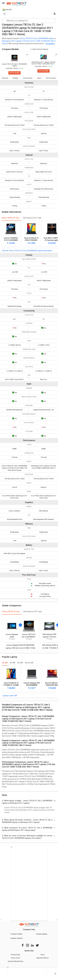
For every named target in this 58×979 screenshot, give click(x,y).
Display (15, 78)
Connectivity (27, 78)
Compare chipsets (16, 938)
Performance (51, 78)
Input (39, 78)
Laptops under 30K (10, 696)
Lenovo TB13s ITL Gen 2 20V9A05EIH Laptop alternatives (30, 251)
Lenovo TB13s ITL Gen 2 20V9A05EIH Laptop (37, 38)
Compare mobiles (16, 934)
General (5, 78)
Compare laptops (41, 934)
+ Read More (50, 44)
